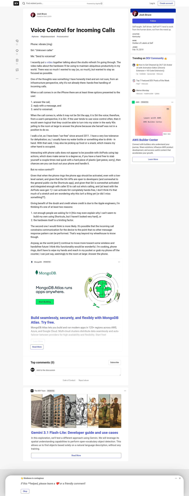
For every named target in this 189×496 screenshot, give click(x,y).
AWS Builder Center (145, 140)
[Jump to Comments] (17, 52)
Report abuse (84, 380)
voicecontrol (62, 36)
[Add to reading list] (17, 61)
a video (49, 62)
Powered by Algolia (94, 3)
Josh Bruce (42, 14)
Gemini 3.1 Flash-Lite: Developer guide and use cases (74, 432)
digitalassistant (47, 36)
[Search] (23, 3)
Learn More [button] (153, 159)
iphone (35, 36)
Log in (152, 3)
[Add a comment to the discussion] (78, 372)
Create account (166, 3)
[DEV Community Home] (16, 3)
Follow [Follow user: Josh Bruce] (153, 21)
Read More (37, 347)
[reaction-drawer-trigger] (17, 42)
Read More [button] (76, 455)
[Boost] (17, 69)
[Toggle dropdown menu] (119, 262)
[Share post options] (17, 78)
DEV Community (155, 58)
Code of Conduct (69, 380)
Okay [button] (25, 491)
